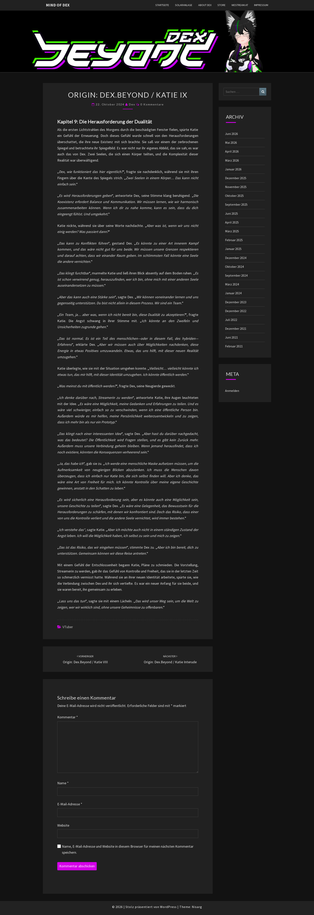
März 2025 (232, 231)
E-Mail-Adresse (69, 804)
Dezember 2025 (235, 178)
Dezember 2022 (235, 311)
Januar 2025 (233, 249)
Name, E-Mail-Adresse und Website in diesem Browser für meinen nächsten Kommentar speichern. (127, 849)
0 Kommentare (152, 104)
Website (63, 825)
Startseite (162, 5)
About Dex (204, 5)
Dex (132, 104)
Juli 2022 (231, 320)
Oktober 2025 (234, 196)
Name (63, 783)
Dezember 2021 (235, 329)
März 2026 (232, 160)
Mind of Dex (57, 4)
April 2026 (232, 151)
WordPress (168, 907)
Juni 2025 (231, 213)
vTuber (67, 627)
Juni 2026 (231, 134)
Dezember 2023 (235, 302)
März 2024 (232, 284)
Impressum (261, 5)
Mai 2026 (231, 143)
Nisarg (197, 907)
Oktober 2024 (234, 267)
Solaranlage (183, 5)
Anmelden (232, 391)
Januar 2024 (233, 293)
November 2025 (236, 187)
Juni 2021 (231, 337)
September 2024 (236, 275)
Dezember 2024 (235, 258)
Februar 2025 (234, 240)
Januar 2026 (233, 169)
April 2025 (232, 222)
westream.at (239, 5)
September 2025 (236, 204)
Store (221, 5)
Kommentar (67, 717)
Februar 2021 (234, 346)
